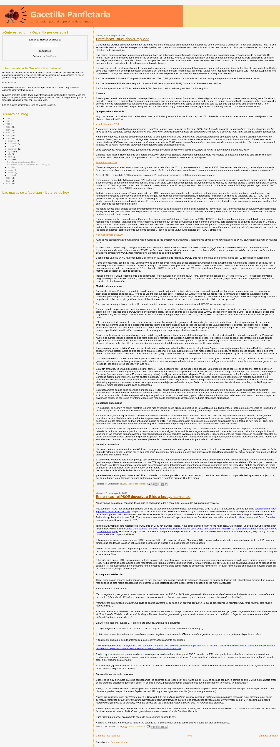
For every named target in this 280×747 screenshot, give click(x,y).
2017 (8, 124)
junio (10, 157)
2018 (8, 121)
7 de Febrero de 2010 (107, 124)
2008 (8, 183)
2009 (8, 181)
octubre (11, 146)
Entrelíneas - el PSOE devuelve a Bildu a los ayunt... (29, 165)
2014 (8, 130)
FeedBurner (51, 56)
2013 (8, 132)
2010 (8, 178)
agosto (11, 152)
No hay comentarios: (137, 484)
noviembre (13, 143)
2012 (8, 135)
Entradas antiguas (268, 735)
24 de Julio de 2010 (106, 162)
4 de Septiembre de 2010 (109, 234)
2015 (8, 127)
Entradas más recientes (108, 735)
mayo (10, 159)
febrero (11, 173)
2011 (8, 138)
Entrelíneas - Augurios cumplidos (122, 39)
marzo (11, 170)
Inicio (189, 735)
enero (11, 175)
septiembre (13, 149)
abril (10, 167)
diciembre (12, 141)
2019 (8, 118)
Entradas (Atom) (119, 742)
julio (10, 154)
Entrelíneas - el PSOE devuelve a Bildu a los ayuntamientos (143, 496)
